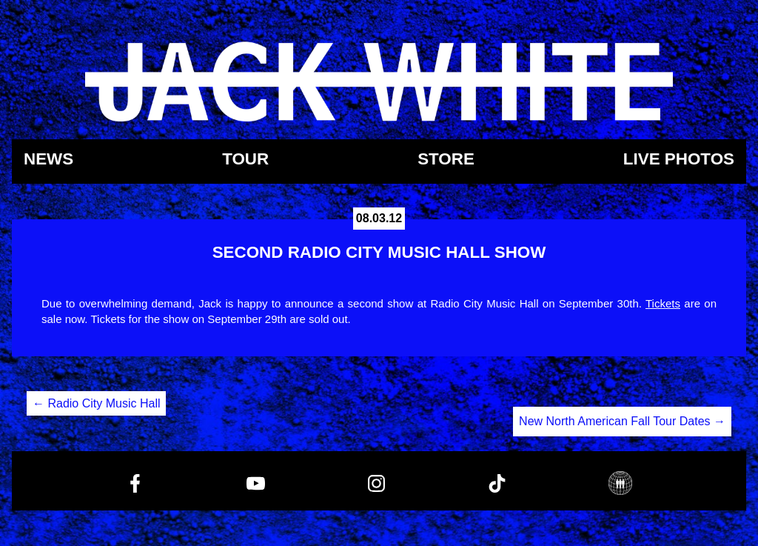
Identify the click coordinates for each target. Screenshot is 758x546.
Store (445, 159)
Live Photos (678, 159)
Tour (245, 159)
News (48, 159)
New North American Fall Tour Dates (622, 421)
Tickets (662, 303)
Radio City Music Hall (96, 403)
